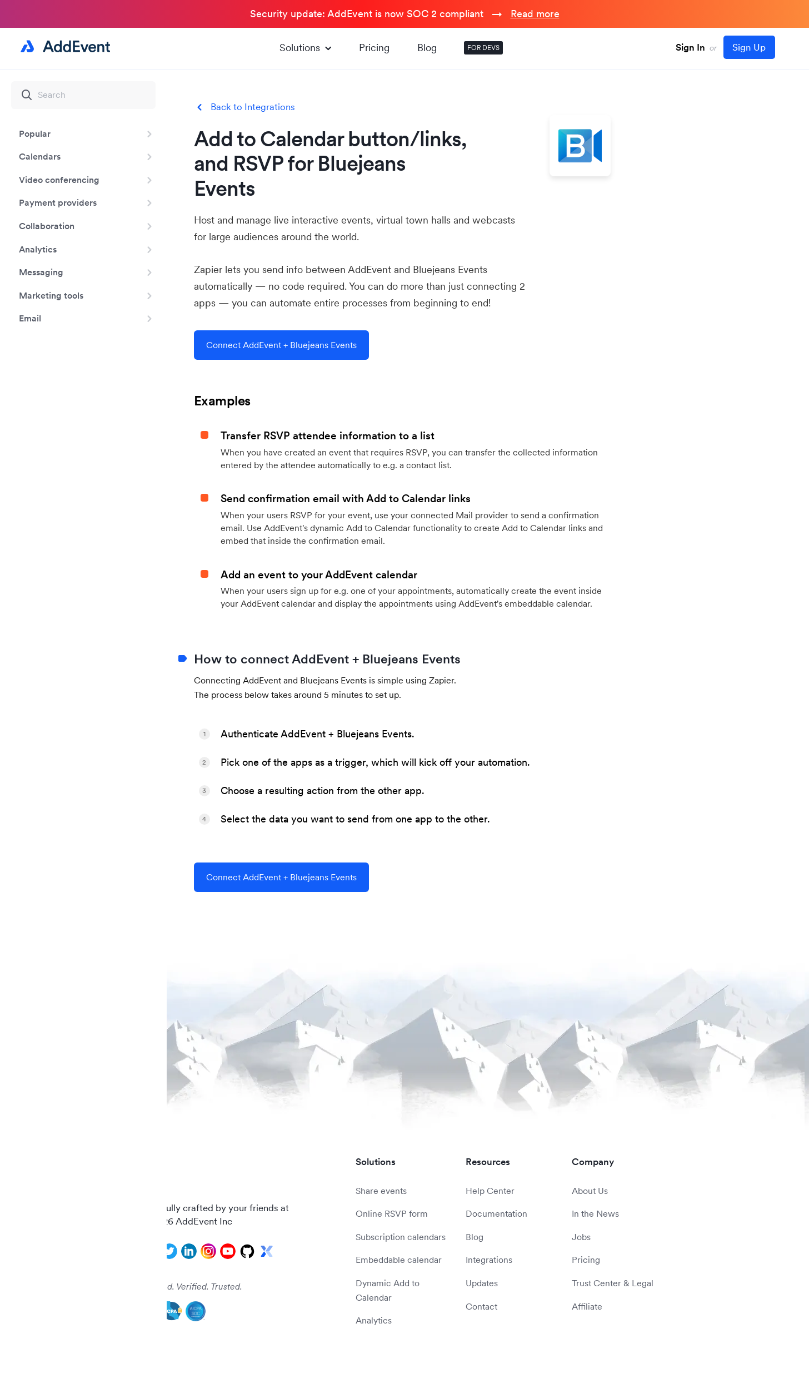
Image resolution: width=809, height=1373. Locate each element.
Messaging (41, 271)
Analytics (38, 249)
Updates (482, 1282)
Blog (427, 47)
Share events (381, 1190)
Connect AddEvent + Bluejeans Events (281, 344)
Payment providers (58, 202)
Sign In (690, 47)
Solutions (305, 47)
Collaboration (46, 225)
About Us (590, 1190)
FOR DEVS (483, 47)
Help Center (490, 1190)
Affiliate (587, 1306)
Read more (535, 13)
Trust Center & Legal (612, 1282)
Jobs (581, 1236)
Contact (481, 1306)
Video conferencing (59, 179)
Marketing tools (51, 295)
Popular (35, 133)
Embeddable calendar (399, 1259)
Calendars (40, 156)
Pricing (374, 47)
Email (30, 318)
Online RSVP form (392, 1213)
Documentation (496, 1213)
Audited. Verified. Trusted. (191, 1286)
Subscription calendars (401, 1236)
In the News (595, 1213)
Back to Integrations (253, 107)
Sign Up (749, 47)
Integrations (489, 1259)
